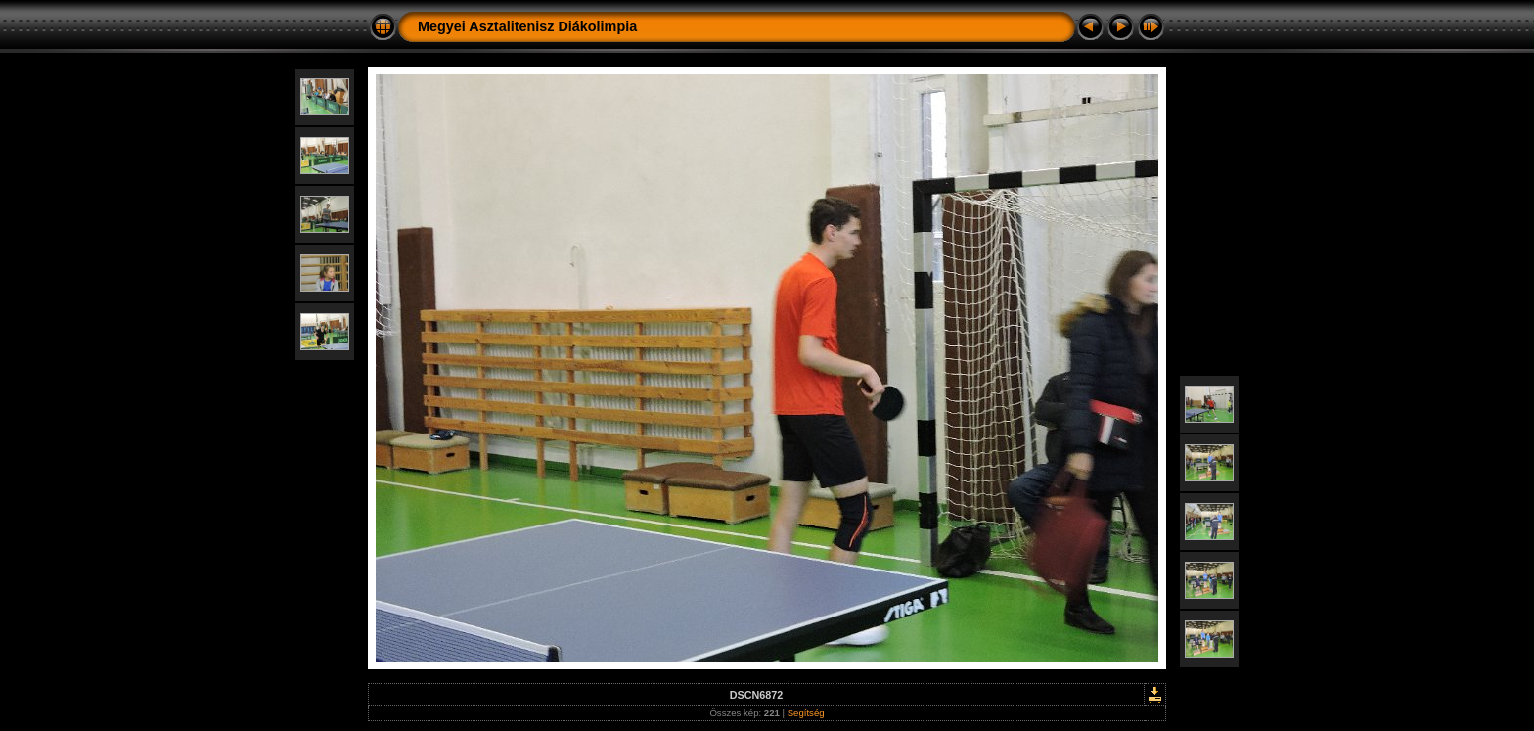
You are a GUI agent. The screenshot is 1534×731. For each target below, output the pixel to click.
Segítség (806, 713)
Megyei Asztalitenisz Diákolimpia (527, 26)
